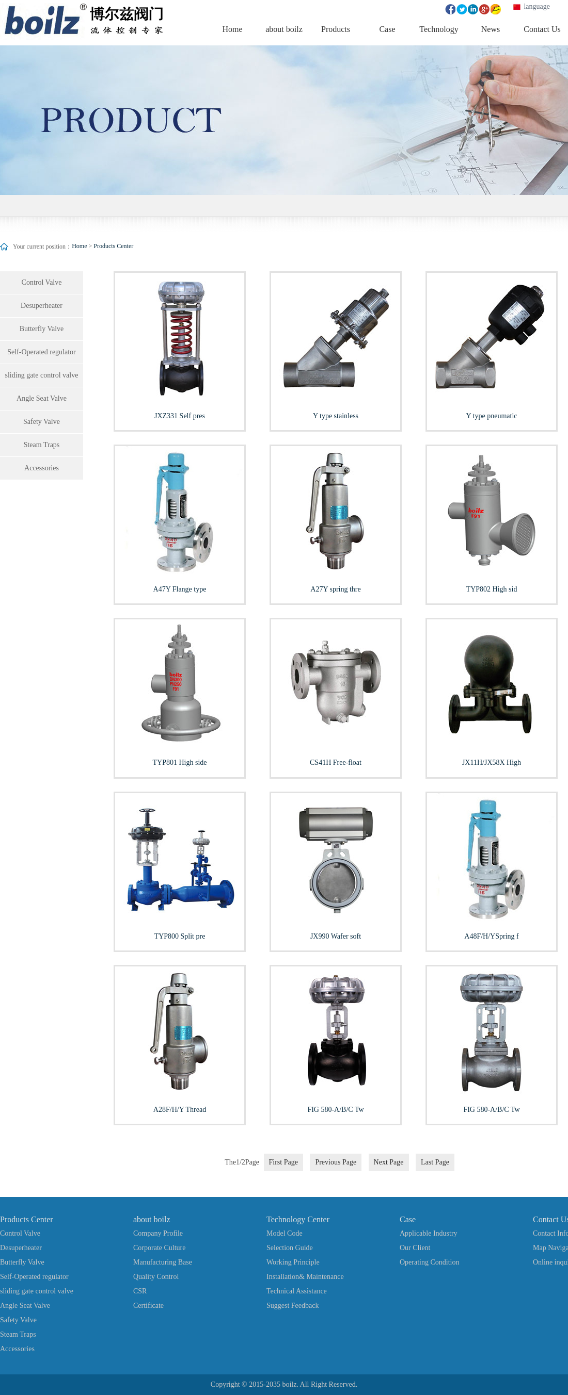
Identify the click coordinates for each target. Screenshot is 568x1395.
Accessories (41, 468)
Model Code (284, 1233)
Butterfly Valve (42, 329)
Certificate (148, 1305)
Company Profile (158, 1233)
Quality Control (156, 1277)
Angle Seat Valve (42, 398)
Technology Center (297, 1219)
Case (408, 1219)
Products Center (113, 246)
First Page (283, 1162)
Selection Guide (289, 1248)
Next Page (389, 1162)
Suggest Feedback (292, 1305)
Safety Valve (41, 421)
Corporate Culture (159, 1248)
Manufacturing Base (162, 1262)
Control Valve (42, 282)
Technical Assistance (296, 1291)
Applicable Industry (428, 1233)
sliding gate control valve (41, 375)
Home (79, 246)
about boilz (151, 1219)
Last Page (435, 1162)
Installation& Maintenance (305, 1277)
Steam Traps (42, 445)
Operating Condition (430, 1262)
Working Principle (293, 1262)
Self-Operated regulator (41, 352)
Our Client (415, 1248)
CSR (140, 1291)
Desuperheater (41, 305)
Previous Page (335, 1162)
